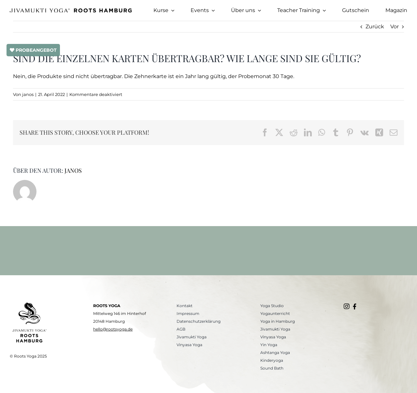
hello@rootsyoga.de (113, 329)
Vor (394, 26)
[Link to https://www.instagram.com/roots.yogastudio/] (347, 306)
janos (28, 94)
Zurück (375, 26)
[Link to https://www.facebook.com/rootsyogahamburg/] (354, 306)
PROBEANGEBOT (33, 50)
